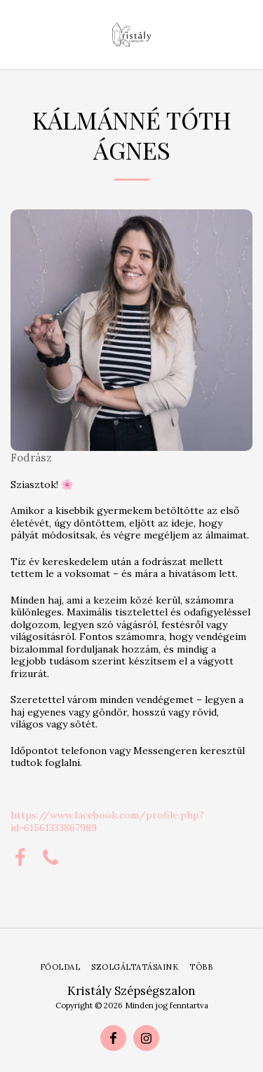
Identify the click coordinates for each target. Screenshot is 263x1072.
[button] (15, 34)
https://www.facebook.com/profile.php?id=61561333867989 (107, 821)
